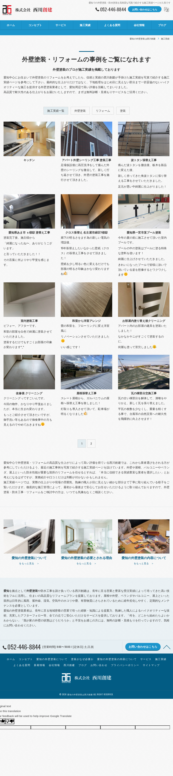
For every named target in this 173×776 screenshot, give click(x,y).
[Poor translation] (9, 721)
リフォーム (103, 110)
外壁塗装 (80, 110)
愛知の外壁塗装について (52, 659)
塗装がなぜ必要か (82, 659)
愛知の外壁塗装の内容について (117, 659)
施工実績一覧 (55, 110)
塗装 (123, 110)
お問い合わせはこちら (144, 9)
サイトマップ (151, 665)
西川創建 (69, 665)
